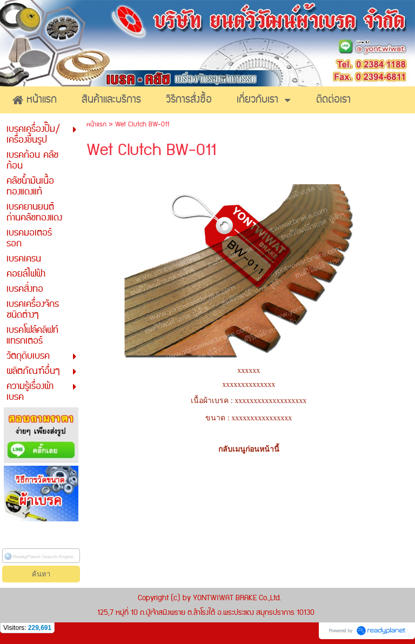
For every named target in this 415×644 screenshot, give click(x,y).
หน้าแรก (96, 124)
